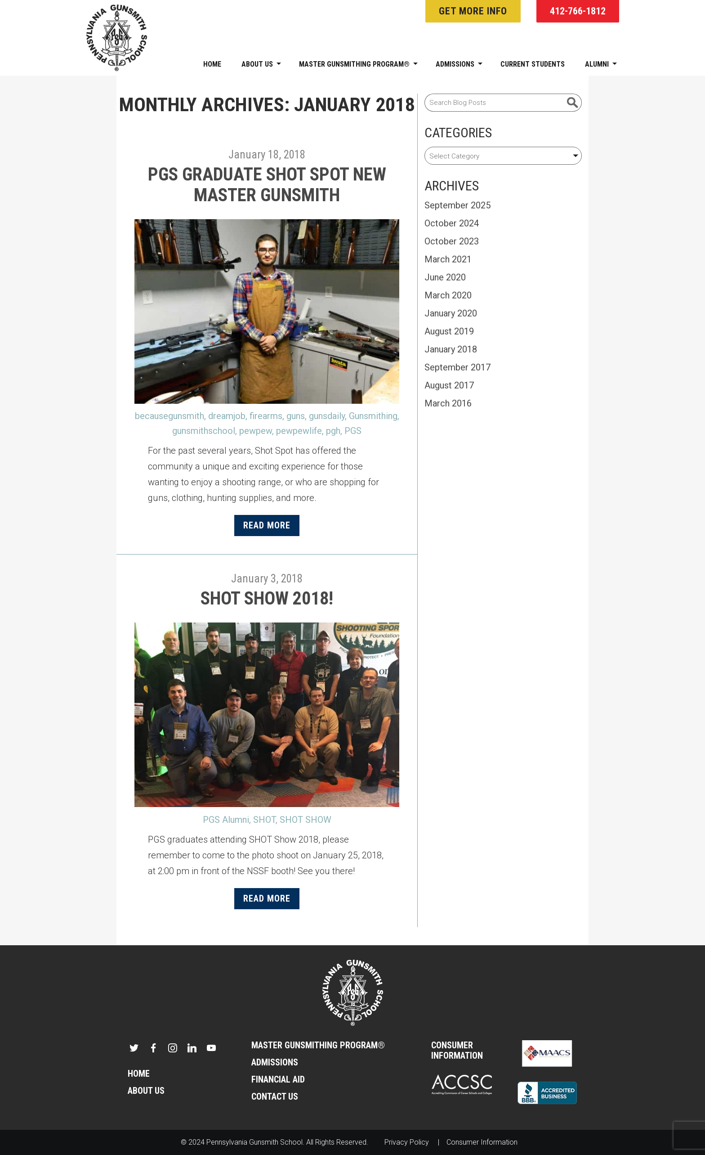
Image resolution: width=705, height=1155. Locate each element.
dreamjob (226, 416)
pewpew (255, 430)
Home (212, 64)
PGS (352, 430)
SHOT (264, 819)
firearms (266, 416)
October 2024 (451, 223)
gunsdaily (327, 416)
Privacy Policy (406, 1142)
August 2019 (449, 331)
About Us (261, 64)
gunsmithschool (203, 430)
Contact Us (274, 1097)
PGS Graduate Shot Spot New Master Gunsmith (267, 185)
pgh (333, 430)
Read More (266, 525)
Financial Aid (278, 1079)
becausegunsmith (169, 416)
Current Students (532, 64)
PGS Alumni (226, 819)
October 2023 (451, 241)
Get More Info (473, 11)
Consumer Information (457, 1050)
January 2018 (450, 349)
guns (295, 416)
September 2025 (457, 205)
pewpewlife (299, 430)
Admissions (459, 64)
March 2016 (448, 403)
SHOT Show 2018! (267, 598)
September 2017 (457, 367)
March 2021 (448, 259)
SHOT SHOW (305, 819)
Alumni (601, 64)
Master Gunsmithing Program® (358, 64)
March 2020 (448, 295)
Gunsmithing (373, 416)
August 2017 (449, 385)
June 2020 (445, 277)
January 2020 (450, 313)
